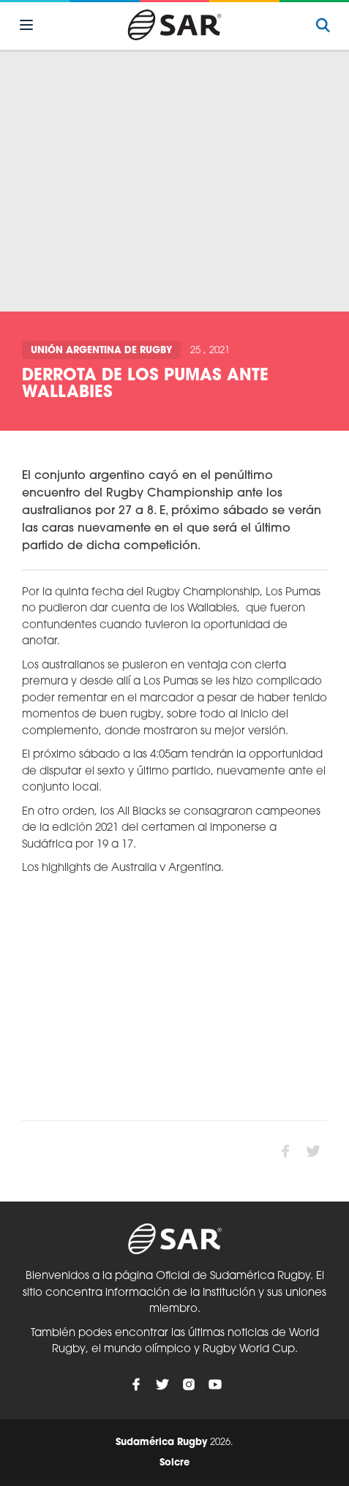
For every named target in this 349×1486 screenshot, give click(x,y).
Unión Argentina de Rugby (101, 350)
